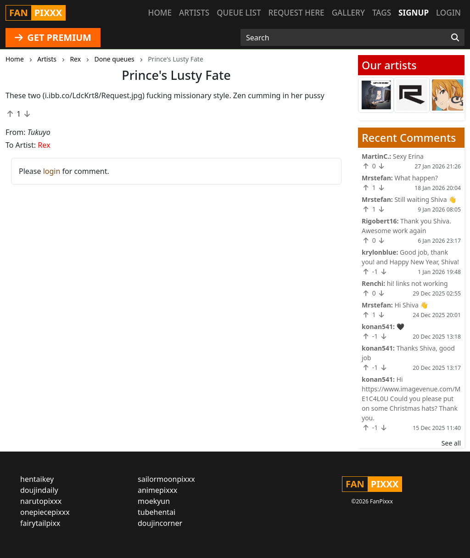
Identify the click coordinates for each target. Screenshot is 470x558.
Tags (381, 12)
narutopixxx (41, 501)
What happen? (416, 177)
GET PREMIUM (53, 37)
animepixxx (157, 490)
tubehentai (156, 512)
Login (448, 12)
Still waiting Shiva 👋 (425, 199)
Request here (297, 12)
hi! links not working (417, 283)
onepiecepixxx (45, 512)
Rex (44, 145)
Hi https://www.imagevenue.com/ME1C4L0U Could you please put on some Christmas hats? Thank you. (411, 398)
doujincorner (160, 523)
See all (451, 443)
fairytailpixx (40, 523)
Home (160, 12)
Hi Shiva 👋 (411, 305)
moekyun (154, 501)
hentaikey (37, 479)
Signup (413, 12)
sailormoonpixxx (166, 479)
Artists (194, 12)
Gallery (348, 12)
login (52, 171)
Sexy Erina (408, 156)
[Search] (455, 37)
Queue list (239, 12)
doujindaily (39, 490)
